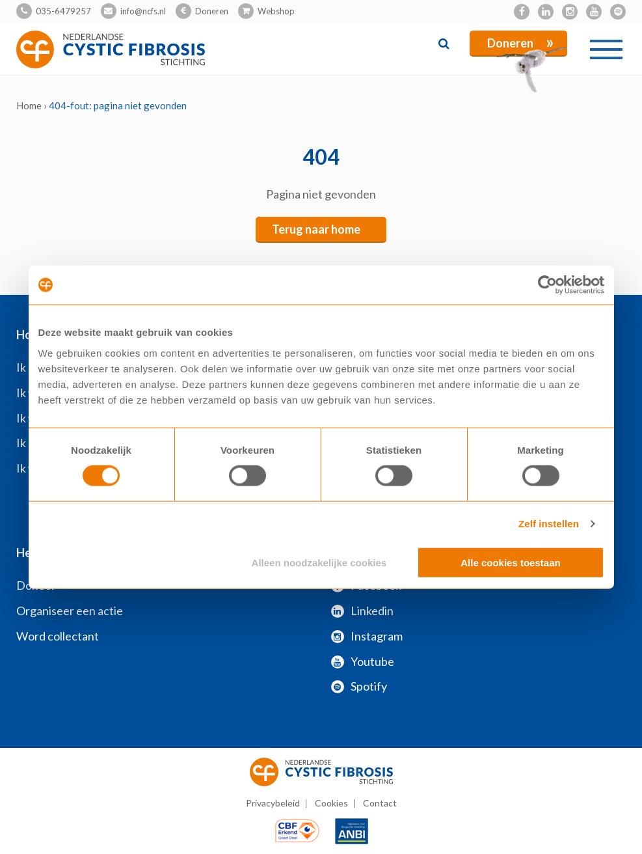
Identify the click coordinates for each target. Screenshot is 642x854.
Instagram (367, 636)
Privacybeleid (273, 802)
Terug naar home (316, 229)
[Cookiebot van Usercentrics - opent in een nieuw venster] (547, 285)
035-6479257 (63, 11)
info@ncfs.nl (143, 11)
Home (29, 105)
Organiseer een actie (69, 610)
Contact (380, 802)
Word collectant (57, 636)
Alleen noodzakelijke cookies (319, 562)
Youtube (362, 661)
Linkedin (362, 610)
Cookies (331, 802)
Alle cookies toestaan (510, 562)
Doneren (211, 11)
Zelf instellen (548, 523)
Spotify (359, 686)
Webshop (276, 11)
